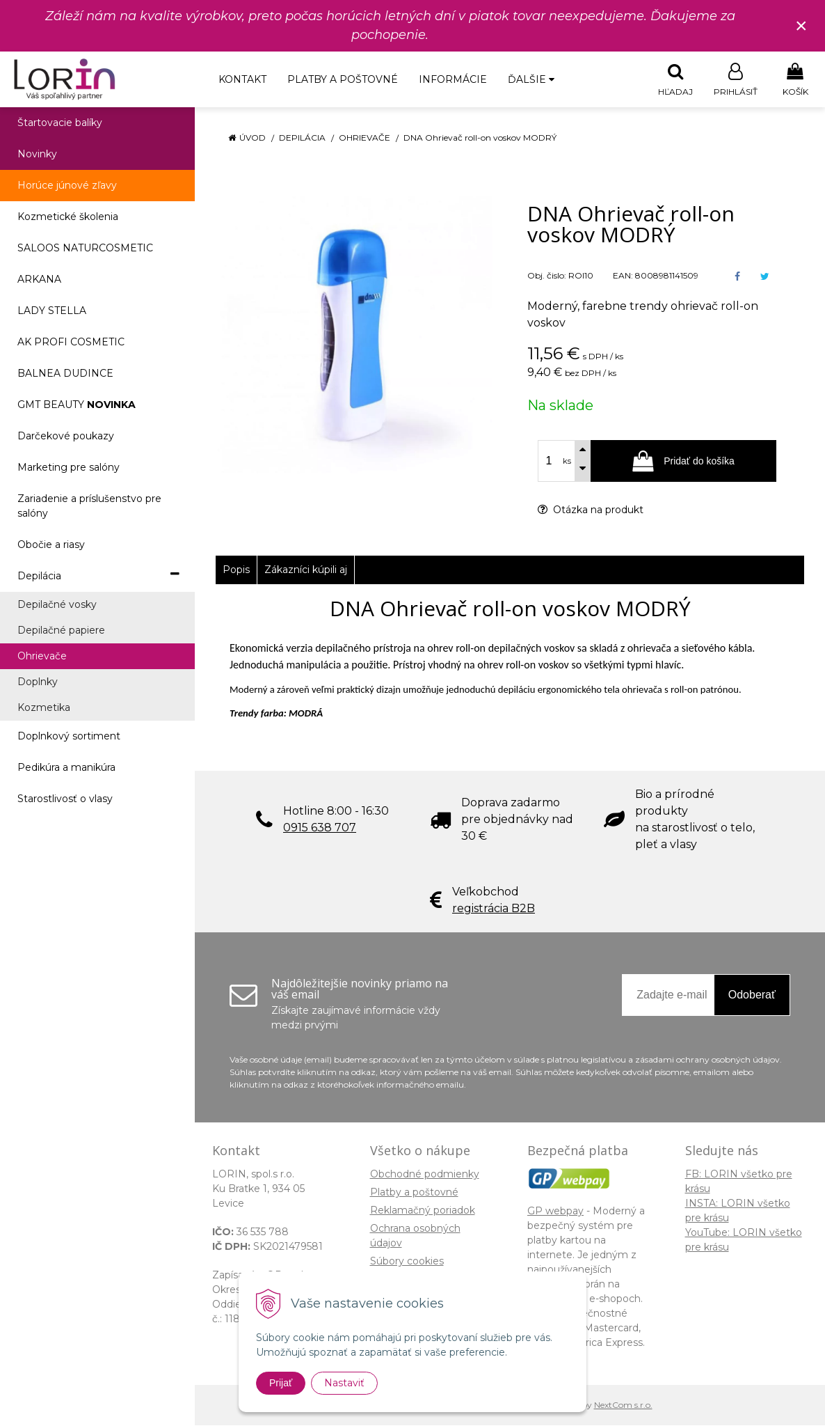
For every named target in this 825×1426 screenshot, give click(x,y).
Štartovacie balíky (59, 123)
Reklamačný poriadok (422, 1211)
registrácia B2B (493, 909)
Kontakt (242, 79)
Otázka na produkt (590, 510)
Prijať (280, 1382)
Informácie (453, 79)
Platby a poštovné (342, 79)
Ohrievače (364, 138)
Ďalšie (531, 79)
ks (567, 462)
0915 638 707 (319, 828)
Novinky (37, 154)
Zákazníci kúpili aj (305, 570)
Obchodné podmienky (424, 1174)
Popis (236, 570)
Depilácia (302, 138)
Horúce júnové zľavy (67, 186)
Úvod (252, 138)
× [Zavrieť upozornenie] (801, 25)
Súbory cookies (407, 1261)
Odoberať (752, 995)
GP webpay (555, 1211)
